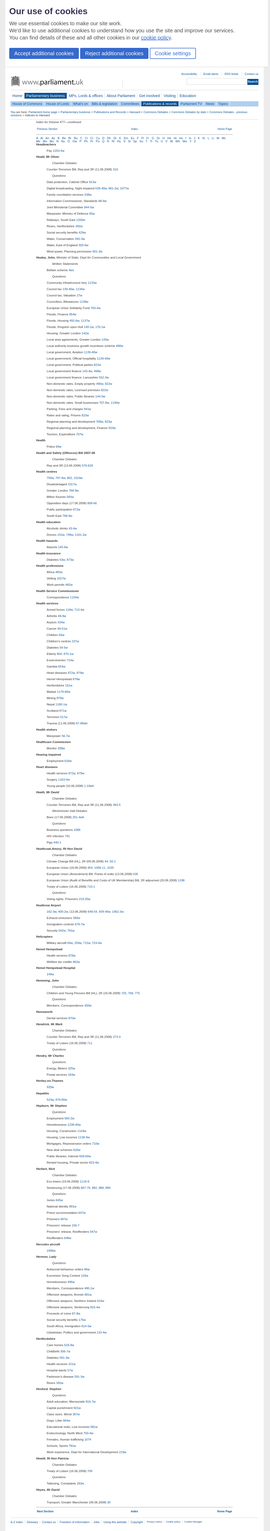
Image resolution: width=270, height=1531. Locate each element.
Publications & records (160, 104)
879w (80, 672)
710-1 (91, 886)
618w (68, 760)
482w (59, 572)
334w (61, 622)
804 (59, 653)
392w (79, 226)
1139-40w (90, 352)
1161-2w (80, 534)
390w (76, 917)
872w (76, 509)
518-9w (69, 1345)
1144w (82, 1131)
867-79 (85, 1187)
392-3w (80, 238)
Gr (158, 138)
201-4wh (78, 817)
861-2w (113, 188)
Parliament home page (42, 112)
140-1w (89, 327)
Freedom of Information (74, 1522)
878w (76, 679)
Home (17, 96)
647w (82, 1212)
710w (95, 1143)
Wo (184, 141)
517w (64, 717)
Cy (98, 138)
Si (129, 141)
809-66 (92, 503)
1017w (72, 484)
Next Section (45, 1511)
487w (64, 1219)
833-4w (95, 1307)
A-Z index (17, 1522)
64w (70, 942)
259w (77, 942)
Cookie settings (173, 53)
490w (99, 383)
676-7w (80, 924)
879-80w (61, 1099)
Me (38, 141)
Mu (52, 141)
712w (86, 942)
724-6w (97, 942)
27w (79, 295)
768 (130, 993)
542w (62, 930)
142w (85, 333)
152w (60, 534)
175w (82, 1319)
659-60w (85, 1156)
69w (58, 446)
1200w (80, 219)
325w (71, 1068)
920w (50, 1087)
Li (213, 138)
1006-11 (99, 867)
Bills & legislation (104, 104)
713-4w (79, 609)
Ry (119, 141)
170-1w (100, 327)
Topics (223, 104)
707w (79, 434)
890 (107, 1187)
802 (69, 477)
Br (69, 138)
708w (99, 421)
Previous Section (47, 129)
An (47, 138)
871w (63, 710)
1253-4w (58, 150)
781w (72, 1445)
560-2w (69, 1118)
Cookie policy (173, 1521)
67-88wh (82, 723)
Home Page (225, 129)
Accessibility (189, 73)
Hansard (134, 112)
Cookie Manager (193, 1521)
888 (101, 1187)
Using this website (115, 1522)
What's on (80, 104)
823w (85, 415)
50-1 (113, 861)
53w (62, 559)
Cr (91, 138)
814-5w (86, 1326)
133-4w (102, 1332)
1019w (78, 477)
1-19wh (89, 785)
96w (87, 1269)
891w (72, 1206)
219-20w (84, 899)
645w (59, 1200)
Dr (115, 138)
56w (61, 634)
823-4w (94, 1162)
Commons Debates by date (188, 112)
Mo (45, 141)
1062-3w (118, 911)
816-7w (91, 1401)
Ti (151, 141)
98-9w (102, 201)
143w (105, 339)
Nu (63, 141)
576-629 (87, 465)
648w (67, 1238)
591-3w (65, 1357)
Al (41, 138)
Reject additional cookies (114, 53)
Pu (98, 141)
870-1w (69, 653)
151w (69, 685)
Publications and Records (110, 112)
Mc (224, 138)
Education (188, 96)
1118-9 (84, 1181)
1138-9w (84, 1137)
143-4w (87, 371)
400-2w (63, 911)
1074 (87, 1439)
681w (88, 1294)
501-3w (97, 251)
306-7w (65, 1351)
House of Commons (27, 104)
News (210, 104)
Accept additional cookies (44, 53)
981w (94, 1426)
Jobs (96, 1522)
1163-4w (64, 779)
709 (89, 1471)
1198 (181, 880)
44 (106, 861)
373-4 (116, 1036)
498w (119, 345)
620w (77, 1149)
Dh (109, 138)
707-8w (104, 402)
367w (76, 1414)
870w (72, 1018)
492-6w (74, 320)
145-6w (63, 547)
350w (88, 1005)
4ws (71, 270)
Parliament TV (191, 104)
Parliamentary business (45, 96)
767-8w (60, 477)
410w (100, 1300)
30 (108, 1502)
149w (50, 974)
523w (50, 1099)
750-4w (88, 1433)
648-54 (92, 911)
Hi (175, 138)
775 (137, 993)
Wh (177, 141)
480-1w (89, 1288)
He (169, 138)
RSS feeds (231, 73)
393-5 (116, 804)
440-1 (57, 842)
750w (50, 477)
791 (67, 836)
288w (61, 748)
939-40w (104, 911)
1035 (110, 867)
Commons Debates (155, 112)
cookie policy (156, 38)
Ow (75, 141)
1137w (85, 320)
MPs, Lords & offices (86, 96)
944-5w (89, 207)
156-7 (75, 1225)
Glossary (32, 1522)
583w (70, 496)
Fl (142, 138)
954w (72, 314)
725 (123, 993)
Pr (91, 141)
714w (70, 660)
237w (75, 641)
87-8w (76, 1313)
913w (92, 182)
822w (97, 364)
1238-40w (74, 1124)
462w (76, 961)
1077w (124, 188)
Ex (132, 138)
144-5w (100, 396)
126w (84, 1275)
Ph (86, 141)
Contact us (251, 73)
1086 (77, 829)
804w (66, 1420)
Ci (86, 138)
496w (71, 1282)
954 (90, 867)
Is (190, 138)
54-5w (64, 647)
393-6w (84, 245)
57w (70, 1370)
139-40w (68, 289)
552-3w (104, 377)
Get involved (149, 96)
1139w (83, 301)
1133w (92, 282)
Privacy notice (154, 1521)
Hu (181, 138)
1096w (51, 1250)
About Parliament (121, 96)
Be (64, 138)
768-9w (74, 490)
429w (82, 232)
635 (135, 874)
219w (122, 1452)
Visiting (170, 96)
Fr (147, 138)
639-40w (101, 188)
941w (87, 409)
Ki (203, 138)
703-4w (95, 308)
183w (71, 1074)
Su (141, 141)
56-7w (66, 735)
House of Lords (57, 104)
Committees (130, 104)
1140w (115, 402)
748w (69, 534)
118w (69, 609)
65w (92, 213)
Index (134, 129)
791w (71, 930)
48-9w (62, 616)
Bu (76, 138)
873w (70, 559)
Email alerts (210, 73)
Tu (156, 141)
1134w (80, 289)
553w (112, 428)
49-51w (62, 628)
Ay (53, 138)
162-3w (51, 911)
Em (126, 138)
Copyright (137, 1522)
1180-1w (61, 704)
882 (94, 1187)
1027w (61, 578)
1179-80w (63, 691)
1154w (74, 597)
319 (115, 169)
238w (88, 194)
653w (62, 666)
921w (77, 1407)
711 (89, 1043)
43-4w (73, 528)
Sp (135, 141)
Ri (113, 141)
